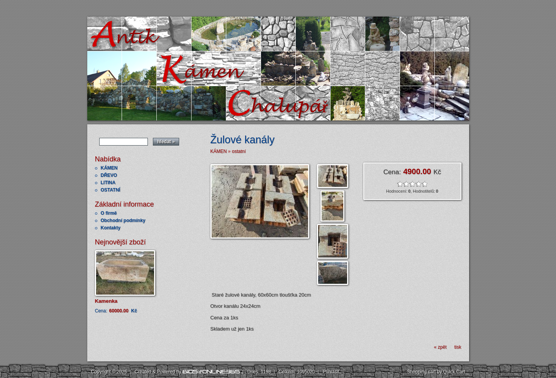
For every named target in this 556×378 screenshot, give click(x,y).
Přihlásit (331, 372)
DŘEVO (109, 175)
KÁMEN (109, 168)
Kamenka (106, 301)
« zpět (440, 347)
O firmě (109, 213)
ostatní (239, 151)
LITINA (108, 182)
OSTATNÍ (110, 190)
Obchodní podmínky (123, 220)
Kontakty (110, 228)
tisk (457, 347)
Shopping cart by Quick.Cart (436, 372)
